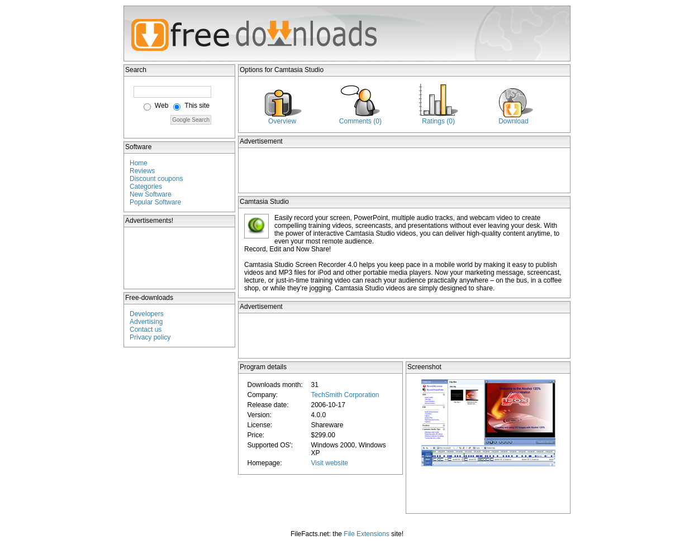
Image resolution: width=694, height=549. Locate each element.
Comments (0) (360, 121)
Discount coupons (156, 179)
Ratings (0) (438, 121)
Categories (146, 186)
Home (139, 163)
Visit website (329, 463)
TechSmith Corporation (345, 395)
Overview (282, 121)
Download (513, 121)
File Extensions (366, 534)
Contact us (145, 329)
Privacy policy (150, 337)
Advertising (146, 322)
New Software (151, 194)
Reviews (142, 171)
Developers (147, 314)
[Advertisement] (180, 258)
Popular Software (155, 202)
